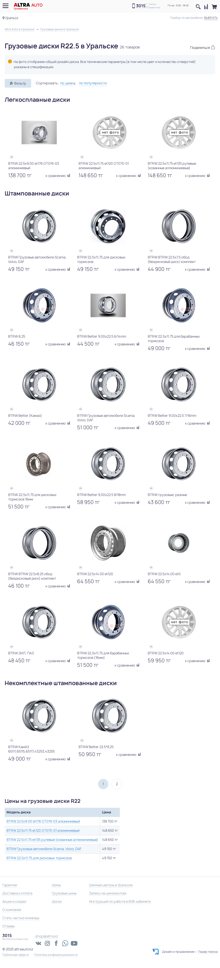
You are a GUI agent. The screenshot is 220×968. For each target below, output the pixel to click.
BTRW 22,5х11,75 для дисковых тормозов (39, 858)
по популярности (93, 83)
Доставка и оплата (17, 893)
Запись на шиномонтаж (107, 893)
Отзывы (8, 926)
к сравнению (58, 175)
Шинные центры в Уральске (111, 885)
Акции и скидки (14, 901)
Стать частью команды (20, 918)
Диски (57, 901)
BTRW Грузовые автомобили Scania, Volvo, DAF (44, 849)
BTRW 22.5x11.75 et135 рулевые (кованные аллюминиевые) (52, 839)
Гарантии (9, 885)
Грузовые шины (64, 893)
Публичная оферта (15, 955)
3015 (140, 6)
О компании (11, 909)
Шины (56, 885)
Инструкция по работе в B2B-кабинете (120, 901)
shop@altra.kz (46, 936)
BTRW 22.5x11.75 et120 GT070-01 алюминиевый (43, 830)
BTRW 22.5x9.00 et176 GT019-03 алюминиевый (43, 821)
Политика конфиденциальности (56, 955)
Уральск (11, 18)
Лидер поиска (208, 952)
